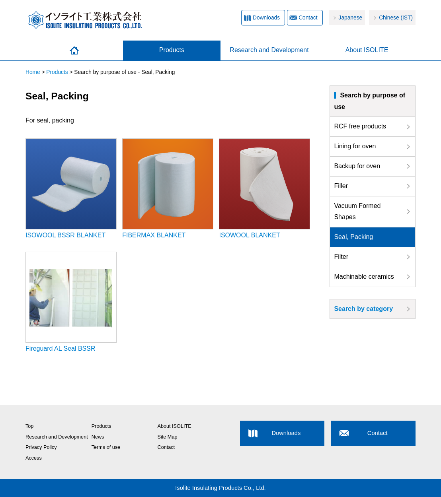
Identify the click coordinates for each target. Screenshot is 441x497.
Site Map (168, 437)
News (98, 437)
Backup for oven (357, 166)
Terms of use (106, 447)
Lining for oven (355, 146)
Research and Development (269, 50)
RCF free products (360, 126)
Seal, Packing (353, 236)
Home (74, 50)
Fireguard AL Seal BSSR (71, 302)
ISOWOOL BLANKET (264, 188)
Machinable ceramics (364, 276)
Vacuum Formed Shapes (357, 211)
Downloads (266, 18)
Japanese (351, 18)
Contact (308, 18)
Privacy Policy (41, 447)
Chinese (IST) (396, 18)
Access (33, 458)
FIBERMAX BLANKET (167, 188)
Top (29, 426)
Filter (341, 256)
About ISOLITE (366, 50)
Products (171, 50)
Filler (341, 185)
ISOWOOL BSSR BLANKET (71, 188)
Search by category (363, 308)
